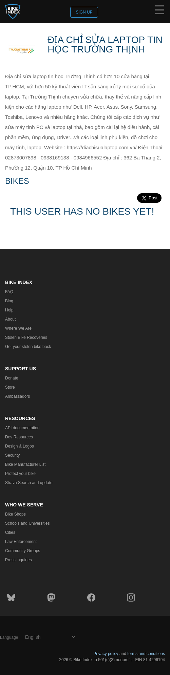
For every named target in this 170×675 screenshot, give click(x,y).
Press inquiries (18, 560)
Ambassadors (17, 396)
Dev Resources (19, 437)
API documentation (22, 428)
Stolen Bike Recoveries (26, 337)
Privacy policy (105, 653)
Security (12, 455)
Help (9, 310)
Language (9, 637)
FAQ (9, 291)
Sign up (84, 12)
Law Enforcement (21, 541)
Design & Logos (19, 446)
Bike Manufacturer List (25, 464)
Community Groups (22, 550)
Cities (10, 532)
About (10, 319)
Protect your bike (20, 473)
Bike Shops (15, 514)
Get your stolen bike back (28, 346)
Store (10, 387)
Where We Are (18, 328)
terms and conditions (146, 653)
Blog (9, 301)
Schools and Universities (27, 523)
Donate (11, 378)
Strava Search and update (28, 482)
